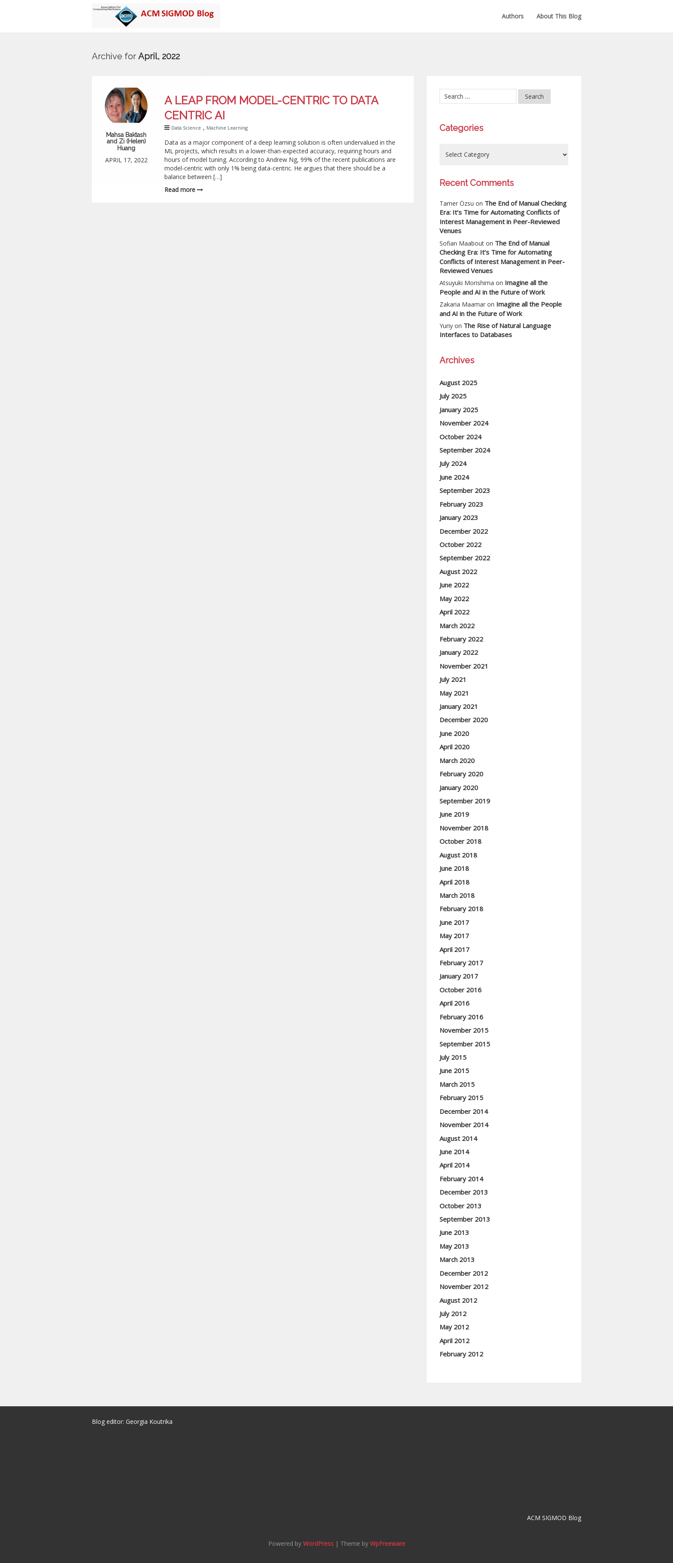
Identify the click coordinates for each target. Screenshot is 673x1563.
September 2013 (465, 1219)
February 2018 (461, 908)
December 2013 (464, 1192)
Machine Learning (227, 128)
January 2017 (459, 976)
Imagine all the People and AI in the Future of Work (494, 287)
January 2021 (459, 706)
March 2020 (457, 760)
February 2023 (461, 504)
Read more (183, 189)
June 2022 (454, 585)
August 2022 (458, 571)
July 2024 (453, 463)
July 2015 (453, 1057)
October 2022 (461, 544)
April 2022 (455, 612)
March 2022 (457, 625)
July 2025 (453, 396)
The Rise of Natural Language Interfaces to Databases (495, 330)
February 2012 (461, 1354)
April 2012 (455, 1340)
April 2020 (455, 746)
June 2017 (454, 922)
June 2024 (454, 477)
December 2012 (464, 1273)
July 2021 (453, 679)
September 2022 (465, 557)
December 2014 (464, 1111)
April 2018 (455, 882)
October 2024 (461, 436)
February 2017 (461, 962)
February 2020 (461, 773)
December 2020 (464, 719)
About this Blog (559, 16)
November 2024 (464, 423)
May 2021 (454, 693)
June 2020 (454, 733)
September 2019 (465, 801)
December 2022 (464, 531)
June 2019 (454, 814)
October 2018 (461, 841)
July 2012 (453, 1313)
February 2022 (461, 639)
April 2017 (455, 949)
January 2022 (459, 652)
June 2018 (454, 868)
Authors (513, 16)
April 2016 (455, 1003)
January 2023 (459, 517)
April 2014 (455, 1165)
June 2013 (454, 1232)
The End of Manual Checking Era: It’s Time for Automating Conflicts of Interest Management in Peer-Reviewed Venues (503, 217)
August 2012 (458, 1300)
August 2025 (458, 382)
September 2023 (465, 490)
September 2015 (465, 1044)
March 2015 (457, 1084)
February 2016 (461, 1017)
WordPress (318, 1543)
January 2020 (459, 787)
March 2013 (457, 1259)
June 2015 (454, 1070)
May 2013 (454, 1246)
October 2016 (461, 989)
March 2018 (457, 895)
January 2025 (459, 409)
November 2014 (464, 1124)
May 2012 (454, 1327)
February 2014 (461, 1178)
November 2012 (464, 1286)
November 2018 (464, 828)
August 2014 (458, 1138)
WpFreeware (387, 1543)
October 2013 (461, 1205)
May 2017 (454, 935)
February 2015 (461, 1097)
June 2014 (454, 1151)
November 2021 (464, 666)
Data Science (186, 128)
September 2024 (465, 450)
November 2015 (464, 1030)
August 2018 (458, 855)
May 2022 (454, 598)
